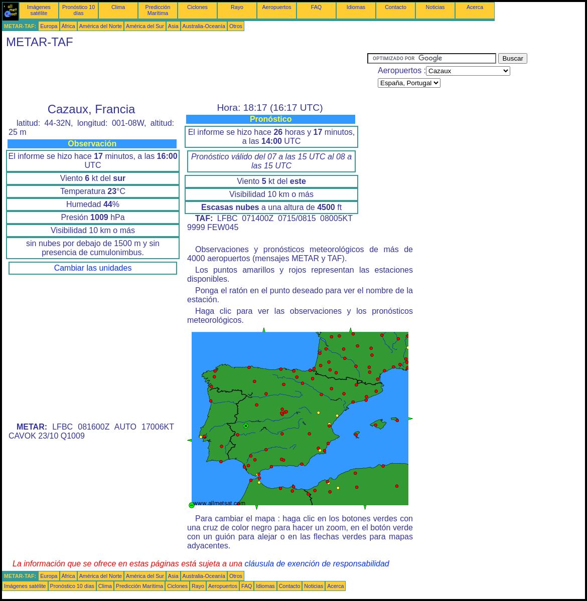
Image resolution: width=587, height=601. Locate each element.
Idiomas (356, 7)
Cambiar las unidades (93, 268)
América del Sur (145, 26)
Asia (173, 26)
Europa (48, 26)
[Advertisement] (184, 75)
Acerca (475, 7)
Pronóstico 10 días (78, 10)
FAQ (316, 7)
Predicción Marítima (158, 10)
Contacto (395, 7)
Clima (118, 7)
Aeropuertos (276, 7)
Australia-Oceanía (204, 26)
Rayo (237, 7)
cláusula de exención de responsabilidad (317, 563)
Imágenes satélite (39, 10)
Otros (235, 26)
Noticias (435, 7)
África (68, 26)
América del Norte (100, 26)
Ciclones (197, 7)
